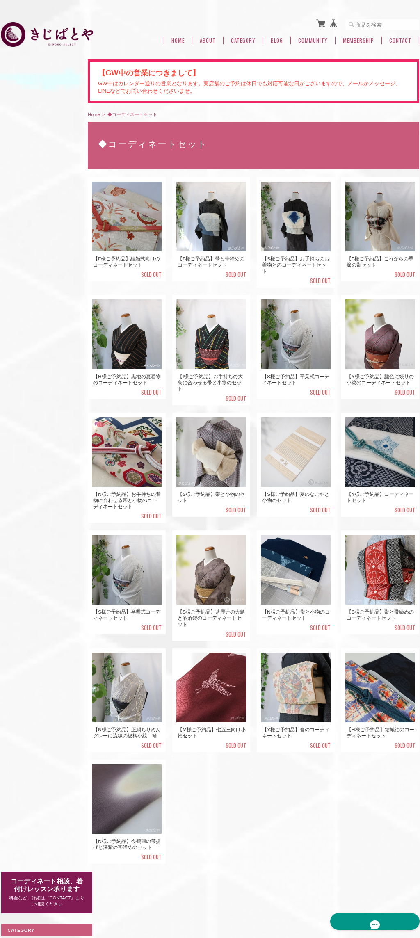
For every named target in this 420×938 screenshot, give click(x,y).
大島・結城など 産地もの (41, 154)
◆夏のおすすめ (23, 714)
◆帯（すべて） (23, 260)
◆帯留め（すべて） (28, 508)
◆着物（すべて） (26, 139)
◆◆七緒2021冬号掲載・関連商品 (38, 691)
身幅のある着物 (28, 231)
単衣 (16, 167)
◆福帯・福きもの (26, 527)
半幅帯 (18, 301)
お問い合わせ (21, 795)
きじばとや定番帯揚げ (36, 460)
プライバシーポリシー (297, 895)
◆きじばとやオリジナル (33, 337)
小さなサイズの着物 (33, 244)
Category (243, 38)
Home (178, 38)
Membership (358, 38)
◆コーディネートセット (33, 546)
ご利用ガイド (21, 757)
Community (313, 38)
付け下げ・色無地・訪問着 (41, 193)
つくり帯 (16, 668)
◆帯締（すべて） (26, 387)
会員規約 (410, 895)
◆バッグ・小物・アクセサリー (40, 489)
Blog (277, 38)
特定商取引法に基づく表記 (35, 776)
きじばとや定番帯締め (36, 402)
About (208, 38)
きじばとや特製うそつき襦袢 (41, 355)
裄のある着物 (26, 218)
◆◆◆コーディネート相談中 (38, 649)
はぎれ (18, 472)
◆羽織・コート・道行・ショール (40, 588)
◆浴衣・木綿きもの (28, 418)
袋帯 (16, 288)
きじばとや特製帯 (31, 370)
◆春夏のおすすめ (26, 317)
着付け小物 (18, 630)
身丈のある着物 (28, 205)
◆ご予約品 (18, 565)
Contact (400, 38)
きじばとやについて (240, 895)
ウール (18, 180)
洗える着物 (18, 611)
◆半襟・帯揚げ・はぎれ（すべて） (40, 441)
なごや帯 (21, 275)
